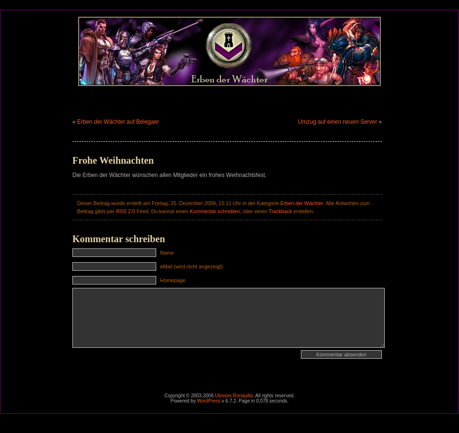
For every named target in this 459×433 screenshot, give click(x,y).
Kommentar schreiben (215, 211)
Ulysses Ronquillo (234, 395)
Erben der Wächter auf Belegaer (118, 121)
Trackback (280, 211)
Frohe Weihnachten (113, 160)
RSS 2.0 (125, 211)
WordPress (208, 400)
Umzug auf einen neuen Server (337, 121)
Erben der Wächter (301, 203)
